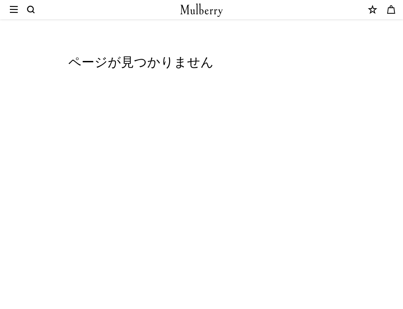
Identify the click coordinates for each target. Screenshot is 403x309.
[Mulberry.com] (201, 10)
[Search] (31, 9)
